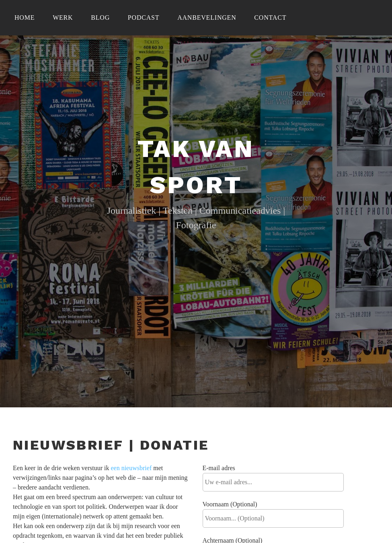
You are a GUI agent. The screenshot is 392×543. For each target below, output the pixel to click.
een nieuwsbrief (131, 468)
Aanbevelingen (206, 17)
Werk (63, 17)
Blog (100, 17)
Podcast (144, 17)
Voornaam (230, 504)
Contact (270, 17)
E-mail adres (219, 468)
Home (24, 17)
